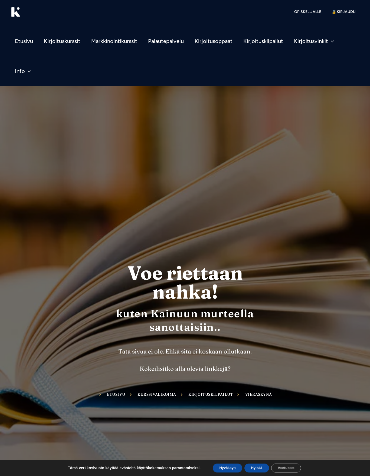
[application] (331, 41)
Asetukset (290, 467)
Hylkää (257, 467)
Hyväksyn (223, 467)
